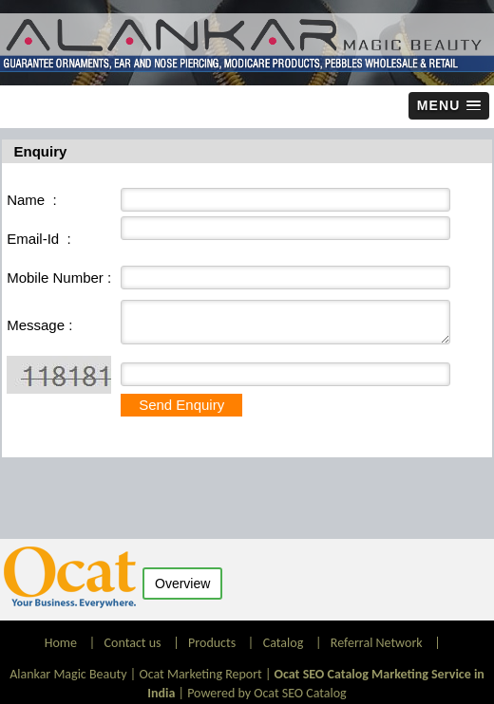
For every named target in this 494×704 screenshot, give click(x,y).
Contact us (133, 643)
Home (62, 643)
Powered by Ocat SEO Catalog (267, 693)
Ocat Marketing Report (200, 674)
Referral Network (377, 643)
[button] (448, 106)
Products (212, 643)
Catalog (283, 643)
